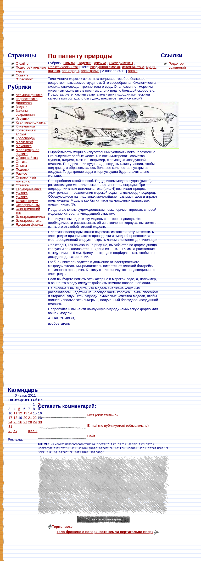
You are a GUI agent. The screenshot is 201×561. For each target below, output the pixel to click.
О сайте (22, 63)
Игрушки (22, 118)
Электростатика (28, 221)
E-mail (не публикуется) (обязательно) (118, 425)
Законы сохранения (25, 112)
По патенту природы (80, 55)
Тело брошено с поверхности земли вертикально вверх (105, 532)
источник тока (133, 67)
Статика (22, 185)
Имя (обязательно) (102, 415)
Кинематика (25, 126)
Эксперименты (28, 205)
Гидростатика (26, 99)
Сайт (91, 436)
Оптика (21, 162)
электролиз (90, 71)
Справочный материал (26, 179)
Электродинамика (30, 217)
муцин (151, 67)
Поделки (23, 169)
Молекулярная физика (27, 152)
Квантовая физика (31, 122)
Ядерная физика (29, 224)
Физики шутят (27, 201)
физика (22, 193)
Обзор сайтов (27, 158)
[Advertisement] (29, 307)
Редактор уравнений (177, 65)
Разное (21, 173)
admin (132, 71)
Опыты (21, 166)
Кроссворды (25, 138)
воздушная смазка (105, 67)
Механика (24, 146)
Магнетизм (24, 142)
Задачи (21, 107)
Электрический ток (63, 67)
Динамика (24, 103)
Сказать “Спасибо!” (24, 77)
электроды (70, 71)
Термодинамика (29, 189)
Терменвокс (62, 527)
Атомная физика (29, 95)
